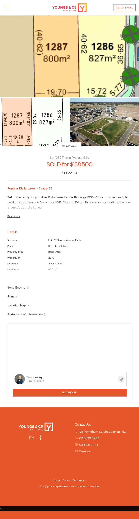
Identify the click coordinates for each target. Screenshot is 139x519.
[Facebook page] (40, 437)
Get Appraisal (124, 7)
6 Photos (69, 146)
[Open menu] (7, 8)
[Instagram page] (32, 437)
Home (57, 480)
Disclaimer (79, 480)
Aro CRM (96, 486)
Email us (84, 451)
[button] (12, 296)
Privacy (67, 480)
